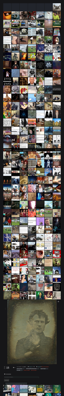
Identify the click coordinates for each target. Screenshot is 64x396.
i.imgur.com (31, 218)
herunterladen (46, 218)
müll (19, 2)
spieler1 (24, 218)
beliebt (16, 2)
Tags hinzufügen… (34, 222)
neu (13, 2)
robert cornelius (19, 220)
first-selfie (18, 222)
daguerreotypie (43, 220)
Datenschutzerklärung (34, 394)
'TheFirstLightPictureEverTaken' (31, 220)
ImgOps (38, 218)
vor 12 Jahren (19, 218)
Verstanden (60, 393)
